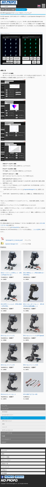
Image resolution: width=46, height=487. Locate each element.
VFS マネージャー (7, 421)
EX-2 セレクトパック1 (7, 335)
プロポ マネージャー (7, 418)
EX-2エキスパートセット (8, 394)
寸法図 (3, 436)
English (39, 6)
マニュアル (4, 405)
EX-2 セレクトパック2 (7, 365)
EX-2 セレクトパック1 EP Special (33, 335)
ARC (3, 424)
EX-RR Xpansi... (21, 9)
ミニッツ (4, 427)
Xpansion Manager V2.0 (11, 244)
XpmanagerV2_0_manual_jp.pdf (14, 240)
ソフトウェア (4, 408)
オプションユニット (7, 430)
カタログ (3, 442)
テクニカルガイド (6, 439)
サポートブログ (6, 460)
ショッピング (5, 467)
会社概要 (4, 473)
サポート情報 (10, 9)
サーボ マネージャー (7, 415)
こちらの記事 (36, 229)
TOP (3, 9)
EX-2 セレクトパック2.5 (30, 365)
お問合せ (4, 470)
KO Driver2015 (15, 227)
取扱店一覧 (5, 463)
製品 (3, 453)
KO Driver (4, 411)
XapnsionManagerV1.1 (30, 189)
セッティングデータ (6, 433)
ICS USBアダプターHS (30, 394)
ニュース (4, 450)
